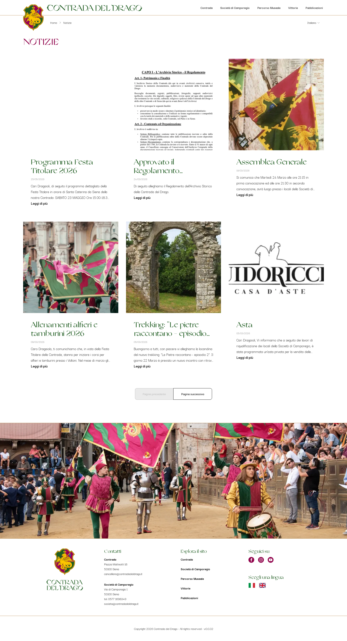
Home (53, 22)
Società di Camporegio (235, 7)
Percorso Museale (268, 7)
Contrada (206, 7)
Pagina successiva (192, 394)
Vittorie (293, 7)
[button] (313, 22)
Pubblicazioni (314, 7)
